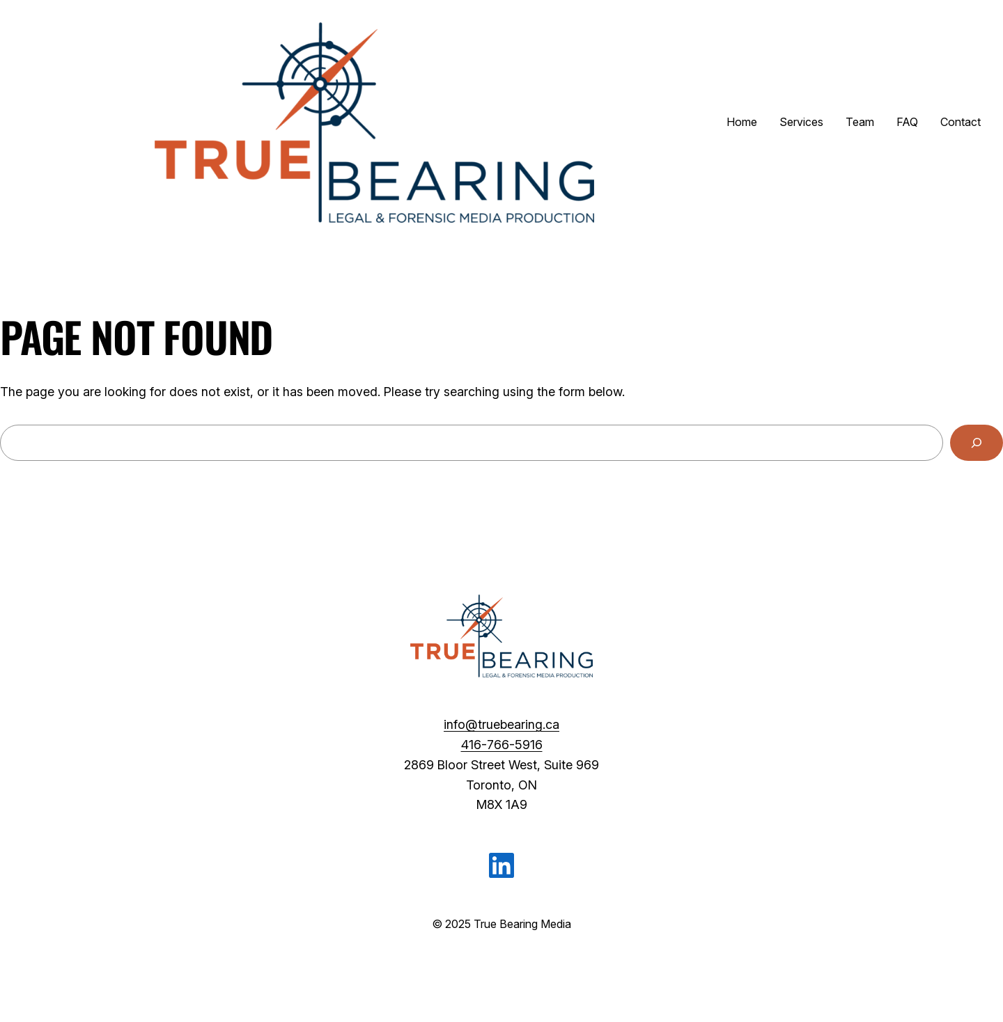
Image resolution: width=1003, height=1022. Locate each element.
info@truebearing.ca (501, 724)
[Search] (976, 443)
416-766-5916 (502, 744)
